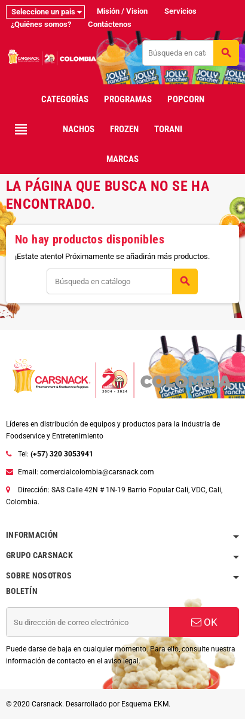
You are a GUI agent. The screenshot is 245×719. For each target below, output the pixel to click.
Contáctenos (109, 24)
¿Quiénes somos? (41, 24)
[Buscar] (190, 53)
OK (204, 622)
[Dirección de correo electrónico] (87, 622)
